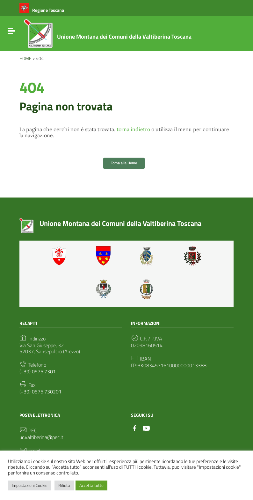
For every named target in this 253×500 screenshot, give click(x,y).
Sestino (148, 289)
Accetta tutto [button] (91, 485)
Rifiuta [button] (64, 485)
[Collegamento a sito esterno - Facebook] (135, 427)
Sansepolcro (104, 289)
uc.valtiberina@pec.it (41, 437)
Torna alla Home (124, 163)
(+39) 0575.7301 (37, 372)
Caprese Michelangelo (148, 255)
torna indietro (133, 129)
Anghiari (60, 255)
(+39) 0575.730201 (40, 392)
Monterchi (192, 255)
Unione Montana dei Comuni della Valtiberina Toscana (124, 36)
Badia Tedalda (104, 255)
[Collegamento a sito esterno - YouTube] (146, 427)
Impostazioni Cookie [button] (29, 485)
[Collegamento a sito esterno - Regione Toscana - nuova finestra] (41, 10)
